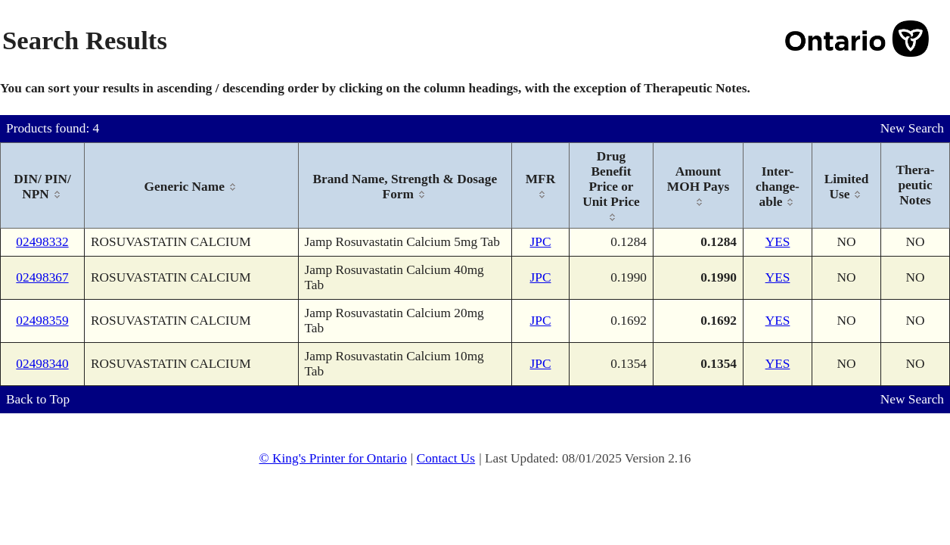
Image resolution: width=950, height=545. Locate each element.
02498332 (42, 242)
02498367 (42, 277)
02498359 (42, 320)
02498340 (42, 364)
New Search (912, 128)
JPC (540, 242)
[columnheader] (43, 186)
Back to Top (38, 399)
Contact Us (446, 458)
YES (777, 242)
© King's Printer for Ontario (332, 458)
